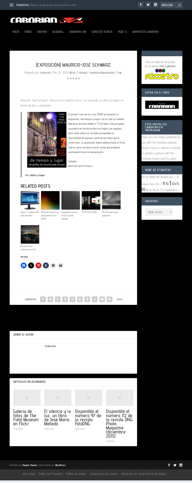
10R (143, 179)
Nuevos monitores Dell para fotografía (29, 216)
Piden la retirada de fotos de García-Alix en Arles (53, 5)
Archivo (42, 34)
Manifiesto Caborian (145, 34)
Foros (28, 34)
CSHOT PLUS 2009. (89, 214)
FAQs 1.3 (122, 34)
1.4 (161, 192)
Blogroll (58, 34)
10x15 (175, 186)
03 (175, 180)
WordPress (60, 467)
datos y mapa (37, 177)
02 (150, 192)
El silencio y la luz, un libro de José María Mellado (57, 420)
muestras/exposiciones (102, 75)
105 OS (156, 192)
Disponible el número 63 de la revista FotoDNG (69, 218)
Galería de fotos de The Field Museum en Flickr (26, 420)
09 (147, 179)
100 (157, 179)
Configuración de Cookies (103, 476)
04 (161, 187)
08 (147, 192)
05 (179, 193)
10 (167, 186)
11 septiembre (170, 192)
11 (164, 186)
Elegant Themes (30, 467)
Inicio (15, 34)
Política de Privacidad (50, 476)
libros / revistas (78, 75)
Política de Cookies (76, 476)
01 (143, 192)
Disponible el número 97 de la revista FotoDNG (88, 420)
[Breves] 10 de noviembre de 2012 (28, 250)
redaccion (45, 75)
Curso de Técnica (102, 34)
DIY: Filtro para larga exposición (110, 216)
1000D (152, 179)
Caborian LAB (77, 34)
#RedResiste (166, 179)
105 (157, 186)
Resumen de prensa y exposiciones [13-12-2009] (50, 218)
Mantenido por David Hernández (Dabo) (143, 476)
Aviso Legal (28, 476)
